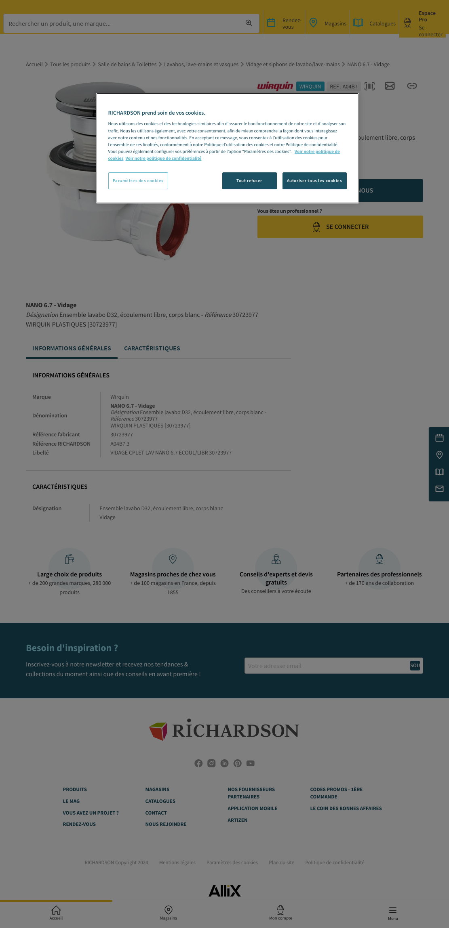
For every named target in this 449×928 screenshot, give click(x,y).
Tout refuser (249, 180)
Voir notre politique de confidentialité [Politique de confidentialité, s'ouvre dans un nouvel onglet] (163, 158)
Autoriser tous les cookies (314, 180)
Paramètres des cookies (138, 180)
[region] (227, 148)
